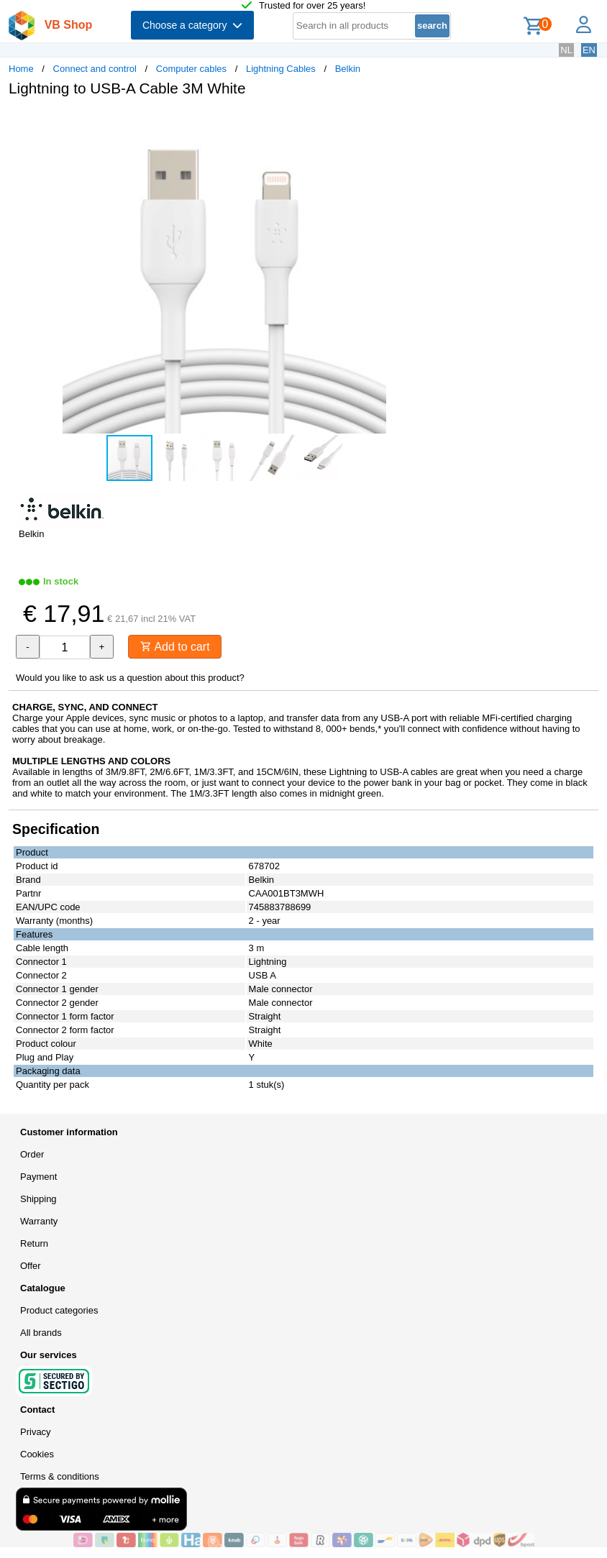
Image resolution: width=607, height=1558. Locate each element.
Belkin (347, 68)
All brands (41, 1332)
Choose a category (192, 25)
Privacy (35, 1431)
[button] (427, 122)
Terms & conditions (59, 1476)
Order (32, 1154)
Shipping (38, 1198)
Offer (30, 1265)
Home (21, 68)
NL (566, 50)
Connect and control (95, 68)
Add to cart (175, 647)
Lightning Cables (281, 68)
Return (34, 1243)
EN (589, 50)
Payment (38, 1176)
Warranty (39, 1221)
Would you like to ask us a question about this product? (130, 677)
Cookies (37, 1454)
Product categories (59, 1310)
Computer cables (191, 68)
